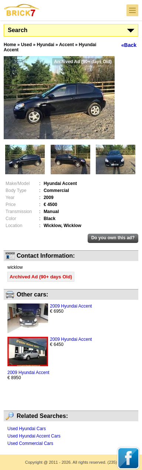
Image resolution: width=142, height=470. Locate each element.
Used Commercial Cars (30, 443)
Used (26, 44)
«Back (128, 45)
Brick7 (22, 10)
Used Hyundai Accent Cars (33, 436)
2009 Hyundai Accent (71, 306)
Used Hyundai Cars (26, 428)
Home (10, 44)
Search (17, 30)
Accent (66, 44)
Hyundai (45, 44)
